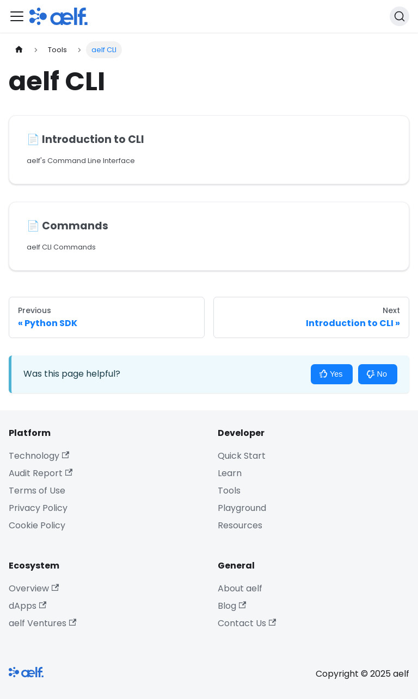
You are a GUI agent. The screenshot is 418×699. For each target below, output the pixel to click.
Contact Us (247, 623)
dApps (27, 606)
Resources (240, 525)
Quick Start (242, 456)
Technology (39, 456)
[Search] (399, 16)
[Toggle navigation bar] (17, 16)
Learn (230, 473)
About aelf (240, 588)
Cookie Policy (37, 525)
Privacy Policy (38, 508)
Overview (34, 588)
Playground (242, 508)
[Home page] (19, 49)
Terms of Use (37, 490)
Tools (229, 490)
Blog (232, 606)
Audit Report (40, 473)
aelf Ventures (42, 623)
